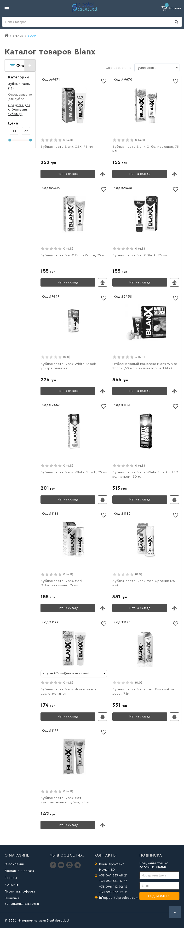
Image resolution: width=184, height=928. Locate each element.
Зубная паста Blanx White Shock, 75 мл (73, 472)
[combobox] (73, 673)
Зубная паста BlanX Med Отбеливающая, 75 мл (61, 583)
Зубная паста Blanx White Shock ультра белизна (68, 366)
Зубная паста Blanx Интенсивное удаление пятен (68, 691)
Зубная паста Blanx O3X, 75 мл (66, 146)
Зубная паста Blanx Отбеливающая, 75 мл (145, 149)
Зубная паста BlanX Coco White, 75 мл (73, 255)
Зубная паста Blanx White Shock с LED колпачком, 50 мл (145, 474)
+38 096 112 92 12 (113, 886)
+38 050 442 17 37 (113, 880)
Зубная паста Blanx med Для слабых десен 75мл (143, 691)
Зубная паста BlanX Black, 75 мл (139, 255)
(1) (19, 109)
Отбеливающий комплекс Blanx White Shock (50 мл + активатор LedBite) (144, 366)
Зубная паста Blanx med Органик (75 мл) (143, 583)
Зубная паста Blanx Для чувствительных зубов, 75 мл (65, 800)
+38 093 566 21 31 (113, 892)
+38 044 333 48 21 (113, 875)
